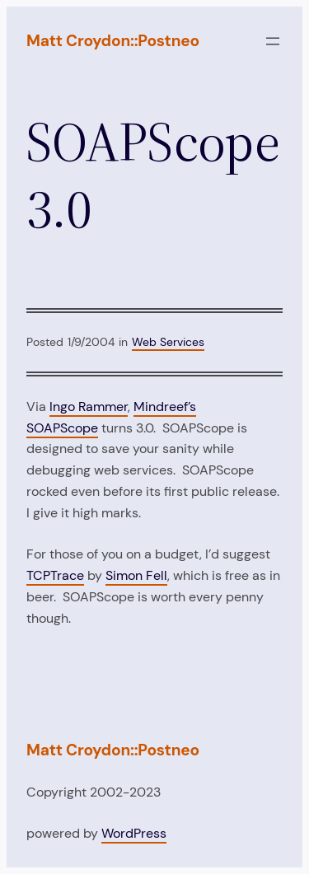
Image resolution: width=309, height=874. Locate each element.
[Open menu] (273, 41)
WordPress (133, 833)
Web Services (168, 341)
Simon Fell (136, 575)
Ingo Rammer (88, 406)
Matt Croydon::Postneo (112, 40)
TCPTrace (55, 575)
